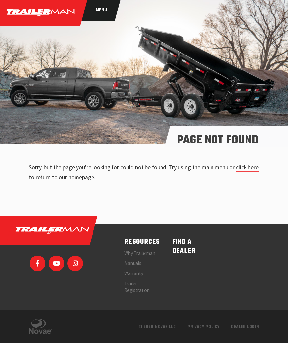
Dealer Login (245, 326)
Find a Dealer (184, 246)
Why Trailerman (139, 253)
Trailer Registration (137, 286)
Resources (142, 242)
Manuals (132, 263)
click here (247, 167)
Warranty (133, 273)
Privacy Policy (203, 326)
